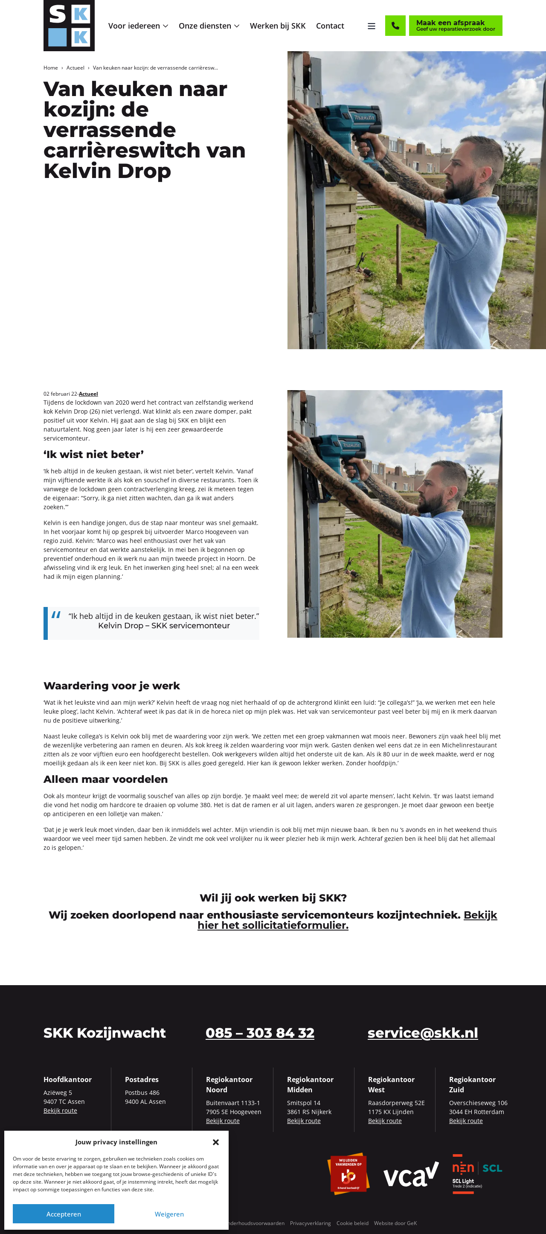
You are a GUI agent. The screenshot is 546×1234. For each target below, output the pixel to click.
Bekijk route (60, 1110)
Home (51, 67)
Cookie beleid (353, 1223)
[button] (216, 1142)
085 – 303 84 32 (260, 1032)
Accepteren (63, 1214)
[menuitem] (138, 26)
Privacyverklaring (310, 1223)
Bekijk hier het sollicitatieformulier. (347, 920)
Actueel (75, 67)
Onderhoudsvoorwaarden (254, 1223)
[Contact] (395, 25)
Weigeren (169, 1214)
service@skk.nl (423, 1032)
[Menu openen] (371, 25)
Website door (395, 1223)
